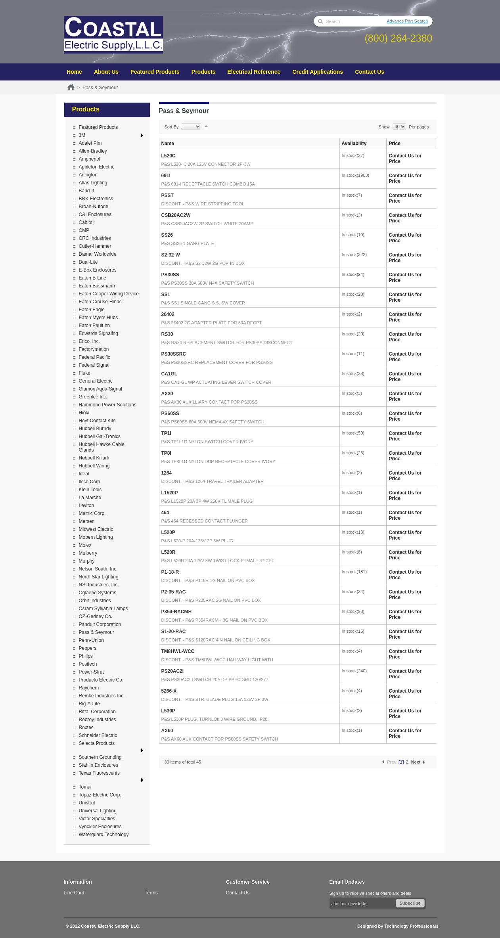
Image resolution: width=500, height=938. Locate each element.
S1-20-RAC (173, 631)
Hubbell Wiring (94, 466)
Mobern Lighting (96, 537)
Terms (151, 893)
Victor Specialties (97, 818)
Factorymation (94, 349)
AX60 (167, 730)
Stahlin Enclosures (98, 765)
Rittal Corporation (97, 711)
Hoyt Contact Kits (97, 420)
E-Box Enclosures (98, 270)
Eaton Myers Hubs (98, 317)
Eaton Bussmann (97, 286)
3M (82, 135)
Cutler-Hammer (95, 246)
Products (204, 72)
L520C (168, 156)
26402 (167, 314)
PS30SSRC (173, 354)
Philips (86, 656)
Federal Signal (94, 365)
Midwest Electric (96, 529)
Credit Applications (317, 72)
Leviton (86, 505)
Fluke (84, 373)
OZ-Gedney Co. (96, 616)
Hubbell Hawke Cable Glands (102, 447)
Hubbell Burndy (95, 428)
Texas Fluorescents (99, 773)
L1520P (169, 493)
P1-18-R (170, 572)
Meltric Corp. (92, 513)
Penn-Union (91, 640)
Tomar (85, 787)
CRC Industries (95, 238)
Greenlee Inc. (93, 397)
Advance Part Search (407, 21)
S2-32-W (170, 255)
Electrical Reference (254, 72)
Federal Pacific (94, 357)
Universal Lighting (98, 811)
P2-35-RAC (173, 592)
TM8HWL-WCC (178, 651)
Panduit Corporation (100, 624)
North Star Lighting (99, 577)
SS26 (167, 235)
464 (165, 512)
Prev (392, 762)
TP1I (166, 433)
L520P (168, 532)
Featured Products (155, 72)
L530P (168, 711)
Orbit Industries (95, 600)
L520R (168, 552)
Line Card (74, 893)
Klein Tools (90, 489)
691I (165, 175)
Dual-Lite (88, 262)
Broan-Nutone (94, 206)
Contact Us (369, 72)
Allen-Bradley (93, 151)
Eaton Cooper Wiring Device (109, 294)
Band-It (86, 190)
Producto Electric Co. (101, 680)
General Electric (96, 381)
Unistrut (87, 803)
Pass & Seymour (96, 632)
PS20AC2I (172, 671)
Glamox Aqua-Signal (100, 389)
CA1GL (169, 374)
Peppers (88, 648)
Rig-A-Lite (89, 703)
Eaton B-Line (92, 278)
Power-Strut (91, 672)
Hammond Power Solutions (107, 405)
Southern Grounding (100, 757)
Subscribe (410, 903)
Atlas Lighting (93, 183)
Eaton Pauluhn (94, 325)
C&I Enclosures (95, 214)
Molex (85, 545)
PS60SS (170, 413)
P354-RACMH (176, 611)
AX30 (167, 393)
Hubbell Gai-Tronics (100, 436)
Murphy (87, 561)
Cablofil (87, 222)
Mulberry (88, 553)
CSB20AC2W (176, 215)
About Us (106, 72)
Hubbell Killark (94, 458)
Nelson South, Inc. (98, 569)
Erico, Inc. (89, 341)
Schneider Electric (98, 735)
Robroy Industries (97, 719)
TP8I (166, 453)
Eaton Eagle (92, 309)
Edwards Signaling (98, 333)
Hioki (84, 412)
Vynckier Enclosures (100, 826)
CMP (84, 230)
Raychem (89, 688)
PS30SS (170, 275)
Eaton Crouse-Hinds (100, 301)
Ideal (84, 474)
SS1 (165, 294)
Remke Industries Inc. (102, 696)
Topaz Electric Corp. (100, 795)
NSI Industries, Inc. (99, 585)
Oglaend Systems (98, 592)
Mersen (87, 521)
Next (416, 762)
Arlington (88, 175)
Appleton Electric (97, 167)
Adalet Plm (90, 143)
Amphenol (89, 159)
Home (74, 72)
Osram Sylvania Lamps (103, 608)
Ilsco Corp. (90, 481)
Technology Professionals (411, 926)
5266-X (169, 691)
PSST (167, 195)
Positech (88, 664)
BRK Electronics (96, 198)
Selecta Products (97, 743)
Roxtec (86, 727)
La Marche (90, 497)
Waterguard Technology (104, 834)
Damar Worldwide (98, 254)
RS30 (167, 334)
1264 (166, 473)
